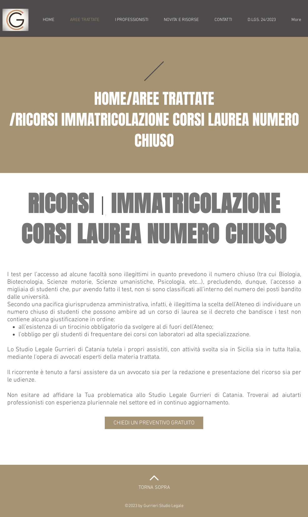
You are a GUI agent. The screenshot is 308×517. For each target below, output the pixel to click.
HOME (110, 99)
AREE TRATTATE (173, 99)
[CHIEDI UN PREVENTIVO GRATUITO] (154, 423)
